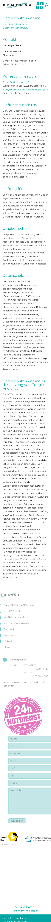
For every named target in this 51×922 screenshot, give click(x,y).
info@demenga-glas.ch (25, 911)
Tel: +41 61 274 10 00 (25, 907)
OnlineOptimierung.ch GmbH (19, 83)
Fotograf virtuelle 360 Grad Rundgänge (24, 90)
